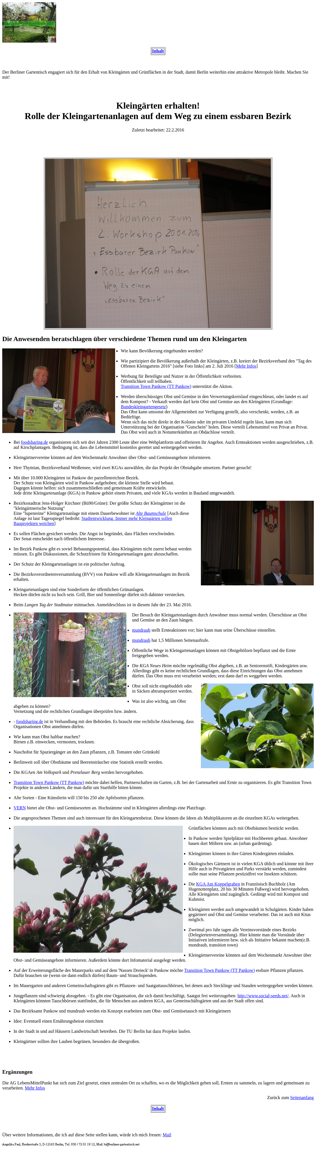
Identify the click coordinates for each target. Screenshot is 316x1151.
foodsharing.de (34, 442)
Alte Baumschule (151, 513)
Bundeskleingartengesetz (143, 406)
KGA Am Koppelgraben (218, 884)
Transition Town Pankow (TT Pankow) (156, 386)
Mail (167, 1134)
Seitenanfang (302, 1097)
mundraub (141, 630)
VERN (20, 807)
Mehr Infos (246, 366)
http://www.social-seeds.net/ (263, 995)
